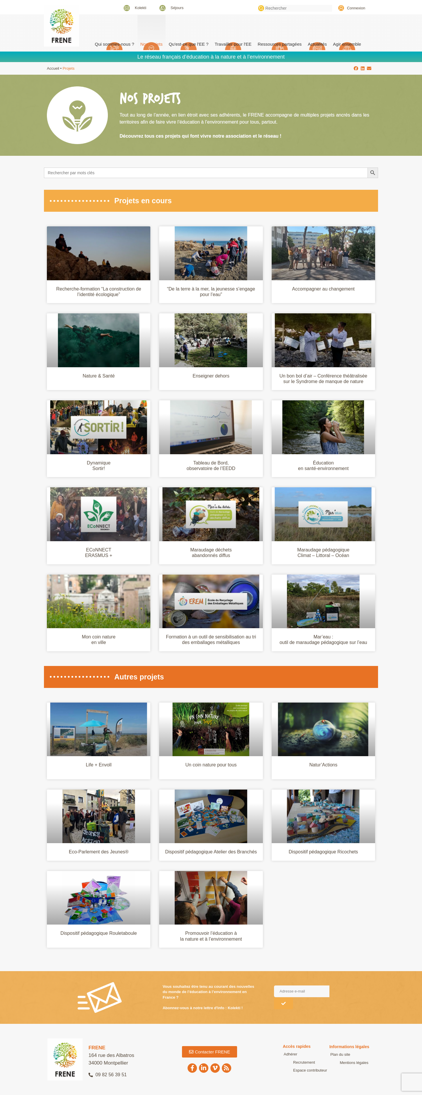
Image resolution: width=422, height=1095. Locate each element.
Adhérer (289, 1054)
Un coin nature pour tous (210, 764)
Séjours (177, 8)
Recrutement (293, 1062)
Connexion (356, 8)
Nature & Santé (99, 375)
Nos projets (151, 44)
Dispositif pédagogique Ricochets (323, 851)
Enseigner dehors (211, 375)
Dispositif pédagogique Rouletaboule (98, 933)
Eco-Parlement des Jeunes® (99, 851)
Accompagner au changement (323, 288)
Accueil (53, 68)
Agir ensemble (347, 44)
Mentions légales (343, 1062)
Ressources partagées (280, 44)
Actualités (317, 44)
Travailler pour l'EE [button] (233, 44)
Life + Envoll (99, 764)
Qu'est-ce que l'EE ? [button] (189, 44)
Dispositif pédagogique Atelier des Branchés (211, 851)
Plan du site (339, 1054)
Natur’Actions (323, 764)
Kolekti (140, 8)
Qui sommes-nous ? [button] (114, 44)
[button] (356, 68)
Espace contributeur (300, 1070)
